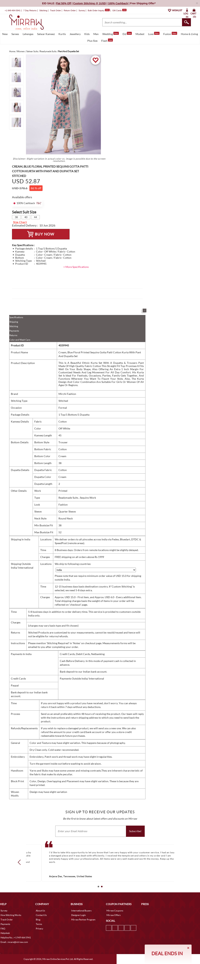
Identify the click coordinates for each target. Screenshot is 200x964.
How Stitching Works (11, 915)
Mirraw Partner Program (83, 919)
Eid (127, 34)
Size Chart (20, 222)
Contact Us (41, 915)
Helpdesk (5, 933)
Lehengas (28, 34)
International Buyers (81, 910)
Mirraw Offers (113, 915)
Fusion (170, 34)
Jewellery (75, 34)
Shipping (13, 321)
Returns (13, 335)
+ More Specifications (76, 266)
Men (96, 34)
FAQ (3, 928)
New (5, 34)
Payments (14, 330)
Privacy (39, 928)
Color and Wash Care (19, 339)
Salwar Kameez (46, 34)
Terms (39, 924)
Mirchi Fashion (67, 393)
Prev (20, 862)
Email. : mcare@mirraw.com (14, 942)
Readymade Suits (68, 497)
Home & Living (189, 34)
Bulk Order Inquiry (96, 10)
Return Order (70, 10)
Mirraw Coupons (114, 910)
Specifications (16, 317)
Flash (107, 40)
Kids (87, 34)
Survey (82, 10)
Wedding (110, 34)
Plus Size (92, 40)
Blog (38, 919)
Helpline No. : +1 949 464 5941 (16, 937)
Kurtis (62, 34)
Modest (140, 34)
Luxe (154, 34)
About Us (40, 910)
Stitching (13, 326)
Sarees (15, 34)
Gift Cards (119, 10)
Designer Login (78, 915)
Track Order (55, 10)
